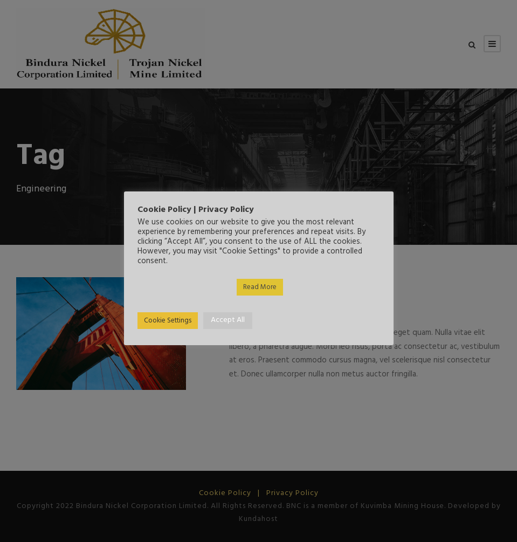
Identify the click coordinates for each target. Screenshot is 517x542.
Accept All (228, 320)
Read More (260, 287)
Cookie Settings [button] (167, 320)
